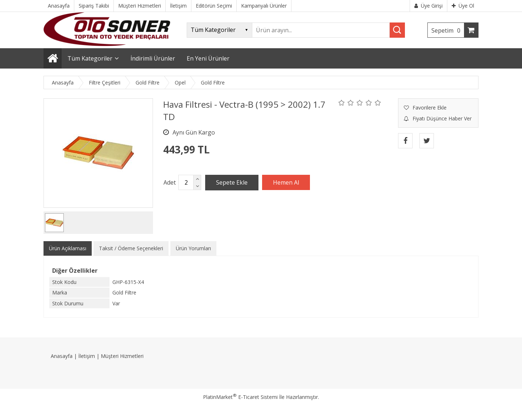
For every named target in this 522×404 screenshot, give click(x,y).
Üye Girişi (428, 5)
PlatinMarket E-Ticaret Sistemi (240, 396)
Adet (169, 182)
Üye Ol (463, 5)
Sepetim (447, 30)
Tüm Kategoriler (89, 58)
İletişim (86, 356)
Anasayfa (61, 356)
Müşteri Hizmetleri (122, 356)
